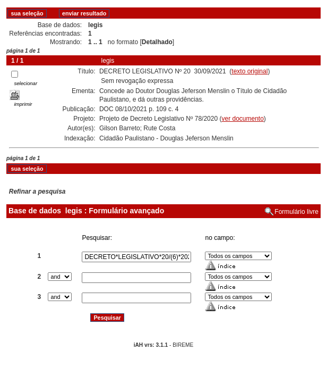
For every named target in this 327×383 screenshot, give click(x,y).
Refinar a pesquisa (37, 191)
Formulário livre (296, 211)
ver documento (242, 118)
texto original (249, 71)
